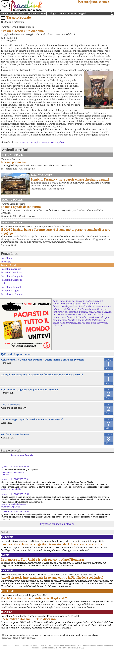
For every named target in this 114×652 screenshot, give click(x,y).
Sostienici (104, 1)
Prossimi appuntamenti (18, 354)
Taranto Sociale (18, 17)
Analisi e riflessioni (14, 21)
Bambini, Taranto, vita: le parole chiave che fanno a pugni (70, 179)
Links (3, 283)
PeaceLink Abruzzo (11, 268)
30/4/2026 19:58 (21, 494)
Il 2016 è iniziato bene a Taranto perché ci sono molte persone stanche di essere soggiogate (55, 231)
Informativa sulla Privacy (93, 646)
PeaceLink (9, 253)
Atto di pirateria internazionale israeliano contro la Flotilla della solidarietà (52, 577)
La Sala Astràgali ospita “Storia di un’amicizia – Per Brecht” (32, 419)
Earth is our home (10, 404)
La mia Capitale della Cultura (21, 207)
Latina (5, 555)
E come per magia (13, 162)
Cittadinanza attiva (36, 13)
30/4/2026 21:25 (21, 467)
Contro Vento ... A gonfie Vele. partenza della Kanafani (29, 389)
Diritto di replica (48, 648)
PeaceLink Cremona (11, 279)
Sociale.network (11, 450)
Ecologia (51, 13)
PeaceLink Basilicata (11, 272)
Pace (3, 13)
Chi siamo (84, 1)
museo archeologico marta (33, 142)
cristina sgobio (56, 142)
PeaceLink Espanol (11, 287)
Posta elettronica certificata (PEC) (70, 648)
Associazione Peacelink (23, 455)
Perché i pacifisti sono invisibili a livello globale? (34, 598)
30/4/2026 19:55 (21, 511)
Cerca (94, 1)
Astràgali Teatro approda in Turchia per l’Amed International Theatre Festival (42, 374)
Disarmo (6, 611)
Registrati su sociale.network (57, 523)
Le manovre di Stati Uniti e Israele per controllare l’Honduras (42, 559)
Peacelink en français (12, 294)
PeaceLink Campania (12, 276)
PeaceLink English (10, 290)
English (82, 13)
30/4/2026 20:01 (21, 479)
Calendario (63, 13)
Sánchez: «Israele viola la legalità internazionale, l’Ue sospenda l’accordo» (51, 544)
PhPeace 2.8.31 (74, 646)
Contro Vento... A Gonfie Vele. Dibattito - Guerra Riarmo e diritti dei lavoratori (42, 359)
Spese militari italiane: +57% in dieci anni (29, 619)
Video (74, 13)
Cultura (11, 13)
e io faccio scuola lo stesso (15, 434)
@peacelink (6, 467)
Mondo (20, 13)
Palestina (7, 537)
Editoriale (6, 261)
